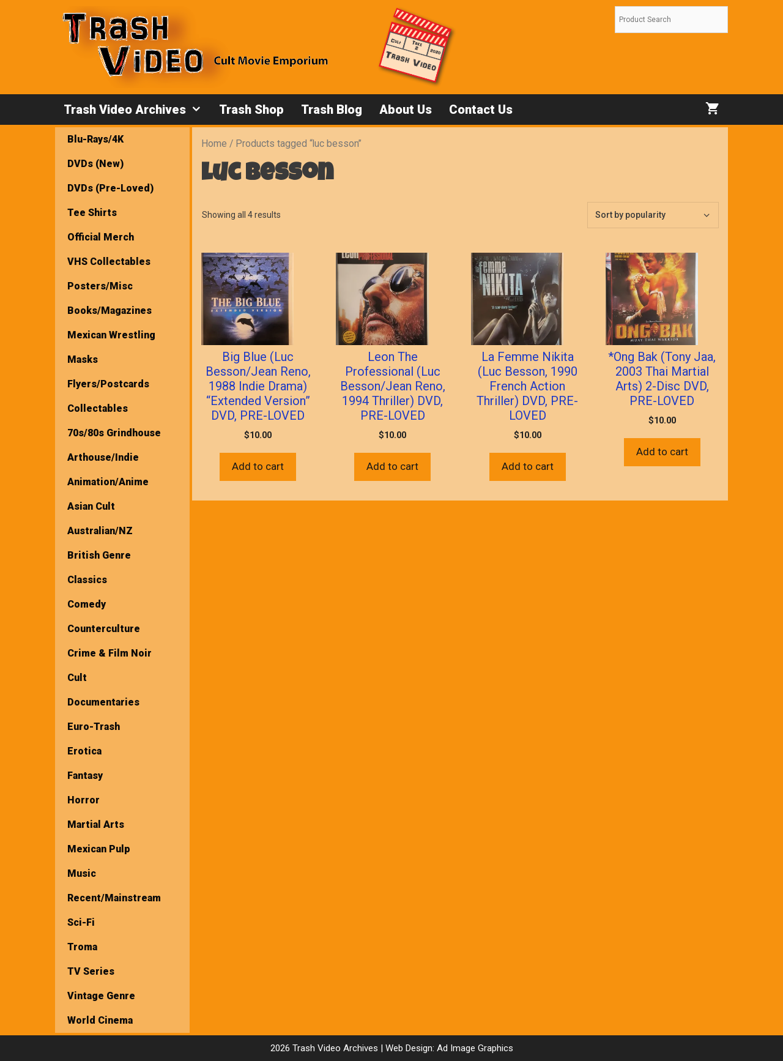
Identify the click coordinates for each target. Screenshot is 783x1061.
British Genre (99, 555)
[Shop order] (653, 215)
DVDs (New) (95, 163)
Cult (77, 677)
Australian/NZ (100, 531)
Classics (87, 580)
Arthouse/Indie (103, 457)
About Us (405, 109)
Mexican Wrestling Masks (111, 347)
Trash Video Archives (137, 109)
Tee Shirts (92, 212)
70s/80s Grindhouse (114, 433)
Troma (82, 947)
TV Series (90, 971)
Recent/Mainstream (114, 898)
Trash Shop (251, 109)
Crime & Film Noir (109, 653)
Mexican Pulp (98, 849)
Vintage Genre (101, 996)
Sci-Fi (81, 922)
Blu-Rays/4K (95, 139)
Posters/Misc (100, 286)
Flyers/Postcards (108, 384)
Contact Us (481, 109)
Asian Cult (91, 506)
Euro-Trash (93, 726)
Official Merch (100, 237)
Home (214, 143)
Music (81, 873)
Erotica (84, 751)
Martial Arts (95, 824)
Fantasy (85, 775)
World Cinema (100, 1020)
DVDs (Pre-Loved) (110, 188)
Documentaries (103, 702)
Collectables (97, 408)
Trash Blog (331, 109)
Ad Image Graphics (473, 1048)
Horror (83, 800)
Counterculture (103, 629)
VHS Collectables (108, 261)
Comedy (86, 604)
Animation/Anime (108, 482)
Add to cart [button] (258, 466)
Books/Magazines (109, 310)
